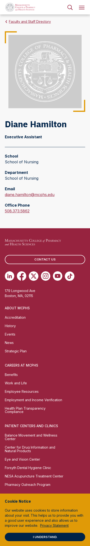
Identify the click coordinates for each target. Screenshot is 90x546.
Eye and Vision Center (22, 459)
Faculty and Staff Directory (30, 21)
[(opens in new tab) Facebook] (21, 276)
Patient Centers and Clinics (31, 426)
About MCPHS (17, 308)
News (9, 343)
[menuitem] (70, 7)
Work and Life (16, 383)
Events (10, 334)
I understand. (45, 537)
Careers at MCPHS (21, 365)
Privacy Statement (54, 525)
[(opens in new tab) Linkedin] (9, 276)
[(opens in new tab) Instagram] (45, 276)
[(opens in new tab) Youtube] (57, 276)
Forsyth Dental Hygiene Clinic (28, 468)
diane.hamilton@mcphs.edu (29, 194)
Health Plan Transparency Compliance (25, 410)
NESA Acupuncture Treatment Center (34, 476)
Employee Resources (22, 391)
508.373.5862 (17, 211)
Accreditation (15, 317)
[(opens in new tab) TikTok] (69, 276)
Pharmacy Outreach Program (27, 485)
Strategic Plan (16, 351)
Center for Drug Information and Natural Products (30, 449)
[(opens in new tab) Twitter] (33, 276)
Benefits (11, 375)
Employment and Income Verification (33, 400)
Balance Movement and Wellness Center (31, 437)
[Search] (70, 7)
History (10, 326)
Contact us (45, 259)
